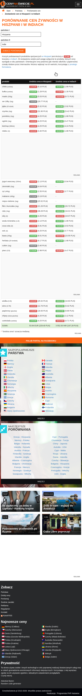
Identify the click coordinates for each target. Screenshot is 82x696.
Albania (48, 377)
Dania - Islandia (60, 457)
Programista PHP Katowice (68, 693)
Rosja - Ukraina (60, 454)
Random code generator (11, 684)
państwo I (5, 30)
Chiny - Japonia (60, 443)
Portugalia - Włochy (60, 470)
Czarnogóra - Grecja (60, 467)
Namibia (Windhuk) (53, 643)
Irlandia (10, 377)
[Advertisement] (41, 556)
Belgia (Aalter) (51, 657)
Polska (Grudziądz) (13, 640)
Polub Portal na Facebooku (41, 341)
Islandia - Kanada (22, 447)
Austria (48, 390)
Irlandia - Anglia (22, 457)
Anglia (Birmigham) (53, 630)
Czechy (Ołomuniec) (13, 630)
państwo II (5, 40)
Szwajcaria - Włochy (22, 474)
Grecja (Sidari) (11, 657)
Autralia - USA (60, 447)
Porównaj (5, 599)
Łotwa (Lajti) (10, 647)
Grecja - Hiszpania (21, 437)
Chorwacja (12, 380)
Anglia (10, 367)
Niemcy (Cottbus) (12, 627)
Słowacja (49, 411)
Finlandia (49, 407)
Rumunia (49, 397)
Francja (48, 364)
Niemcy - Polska (22, 440)
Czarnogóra (50, 394)
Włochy (10, 387)
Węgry (48, 370)
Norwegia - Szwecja (22, 470)
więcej (41, 418)
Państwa (4, 592)
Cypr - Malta (60, 450)
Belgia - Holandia (22, 443)
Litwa (47, 384)
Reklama (4, 605)
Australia (49, 374)
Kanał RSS (7, 615)
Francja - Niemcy (22, 467)
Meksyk (48, 653)
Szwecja (11, 394)
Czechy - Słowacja (60, 460)
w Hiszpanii (46, 56)
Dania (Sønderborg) (13, 633)
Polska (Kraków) (12, 643)
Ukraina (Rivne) (51, 647)
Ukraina (10, 404)
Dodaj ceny (5, 595)
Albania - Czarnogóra (22, 460)
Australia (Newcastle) (53, 640)
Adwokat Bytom (7, 681)
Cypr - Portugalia (60, 437)
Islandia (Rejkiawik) (13, 653)
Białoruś (49, 404)
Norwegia (11, 384)
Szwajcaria (50, 380)
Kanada (48, 360)
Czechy (10, 401)
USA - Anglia (60, 474)
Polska (10, 360)
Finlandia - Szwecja (22, 454)
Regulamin (5, 609)
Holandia (11, 374)
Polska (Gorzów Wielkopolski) (17, 637)
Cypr (47, 401)
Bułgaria (11, 407)
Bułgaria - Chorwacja (21, 464)
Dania (10, 370)
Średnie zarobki (7, 602)
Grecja (10, 397)
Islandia (48, 367)
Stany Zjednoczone (16, 411)
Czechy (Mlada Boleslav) (55, 637)
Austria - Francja (21, 450)
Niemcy (10, 364)
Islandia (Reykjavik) (53, 650)
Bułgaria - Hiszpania (60, 464)
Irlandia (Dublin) (51, 627)
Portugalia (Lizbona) (53, 633)
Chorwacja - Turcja (60, 440)
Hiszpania (11, 390)
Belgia (48, 387)
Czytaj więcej (6, 676)
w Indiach (13, 59)
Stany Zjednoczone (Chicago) (17, 650)
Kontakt (4, 612)
